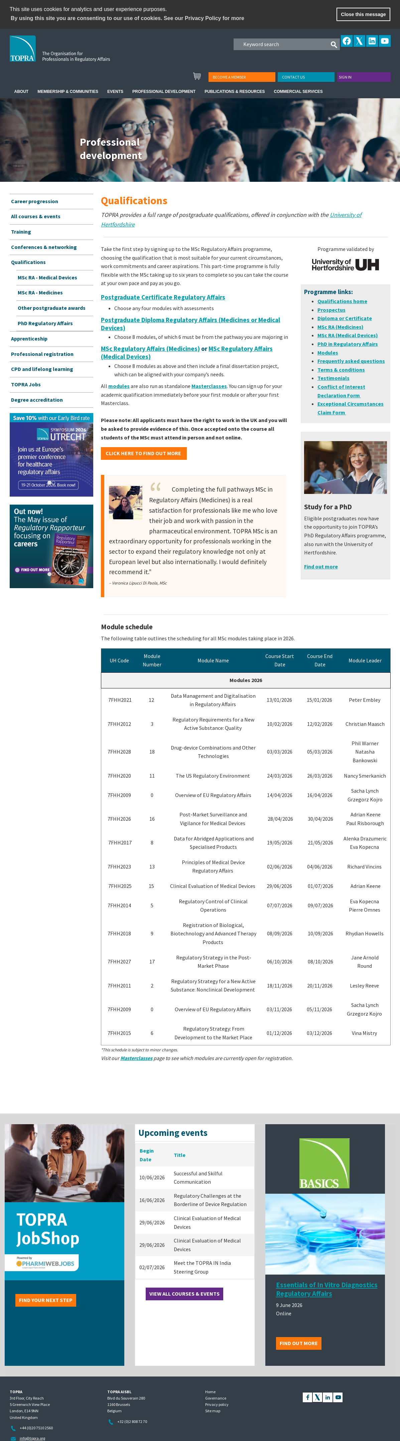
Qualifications (28, 262)
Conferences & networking (44, 247)
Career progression (34, 201)
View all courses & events (184, 1293)
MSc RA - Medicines (40, 292)
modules (119, 386)
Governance (215, 1398)
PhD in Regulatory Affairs (347, 344)
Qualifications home (342, 301)
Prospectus (331, 309)
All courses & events (35, 216)
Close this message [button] (363, 14)
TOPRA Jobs (26, 384)
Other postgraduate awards (52, 307)
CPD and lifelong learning (42, 369)
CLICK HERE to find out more (144, 453)
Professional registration (42, 354)
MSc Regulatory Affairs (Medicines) (150, 349)
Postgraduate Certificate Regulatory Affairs (163, 297)
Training (21, 231)
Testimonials (333, 378)
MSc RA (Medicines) (340, 326)
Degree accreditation (37, 399)
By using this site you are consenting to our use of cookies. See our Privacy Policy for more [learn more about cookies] (127, 18)
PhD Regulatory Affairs (45, 323)
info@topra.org (32, 1438)
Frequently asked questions (351, 361)
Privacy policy (217, 1404)
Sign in (345, 77)
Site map (212, 1410)
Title (179, 1155)
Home (210, 1391)
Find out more (299, 1343)
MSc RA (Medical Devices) (347, 335)
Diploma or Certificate (344, 318)
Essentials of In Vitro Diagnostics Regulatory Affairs (327, 1289)
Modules (327, 352)
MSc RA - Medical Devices (47, 277)
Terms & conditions (341, 369)
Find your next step (46, 1300)
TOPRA (74, 53)
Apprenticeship (29, 338)
